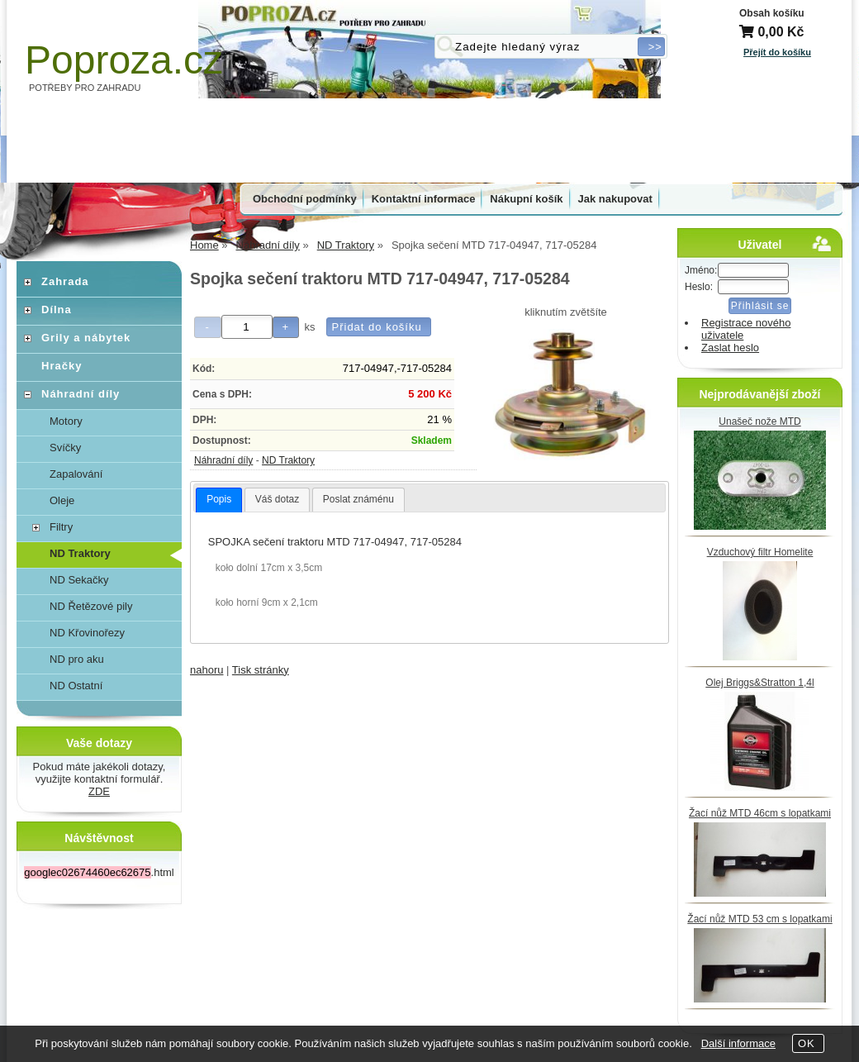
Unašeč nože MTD (759, 421)
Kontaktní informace (424, 199)
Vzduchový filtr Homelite (760, 552)
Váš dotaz (277, 499)
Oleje (62, 500)
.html (98, 872)
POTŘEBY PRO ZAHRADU (85, 88)
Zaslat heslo (730, 347)
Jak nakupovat (615, 199)
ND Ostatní (76, 685)
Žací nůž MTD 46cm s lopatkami (760, 813)
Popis (218, 499)
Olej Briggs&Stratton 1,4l (759, 682)
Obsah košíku (771, 13)
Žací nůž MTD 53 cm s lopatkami (759, 919)
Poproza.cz (124, 60)
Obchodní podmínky (305, 199)
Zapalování (76, 474)
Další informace (738, 1043)
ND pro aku (77, 659)
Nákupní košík (526, 199)
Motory (66, 421)
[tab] (219, 500)
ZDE (99, 791)
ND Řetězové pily (91, 606)
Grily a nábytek (86, 337)
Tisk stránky (260, 670)
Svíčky (65, 447)
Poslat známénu (358, 499)
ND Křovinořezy (87, 632)
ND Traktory (288, 460)
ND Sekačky (79, 580)
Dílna (56, 309)
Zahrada (65, 281)
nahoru (206, 670)
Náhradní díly (223, 460)
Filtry (61, 527)
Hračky (61, 366)
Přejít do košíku (777, 52)
